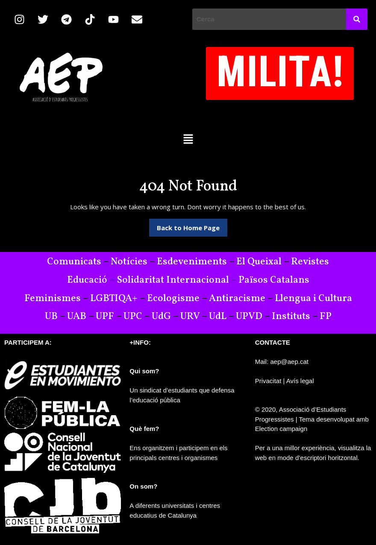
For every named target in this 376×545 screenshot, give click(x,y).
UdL (217, 316)
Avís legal (300, 380)
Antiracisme (238, 298)
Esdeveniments (192, 262)
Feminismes (52, 298)
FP (326, 316)
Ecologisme (173, 298)
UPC (132, 316)
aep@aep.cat (289, 361)
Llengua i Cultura (313, 298)
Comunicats (74, 262)
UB (51, 316)
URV (190, 316)
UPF (105, 316)
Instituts (291, 316)
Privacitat (268, 380)
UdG (161, 316)
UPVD (249, 316)
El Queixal (259, 262)
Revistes (310, 262)
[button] (188, 139)
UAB (76, 316)
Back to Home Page (192, 225)
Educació (87, 280)
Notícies (129, 262)
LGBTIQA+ (114, 298)
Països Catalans (273, 280)
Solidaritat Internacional (173, 280)
